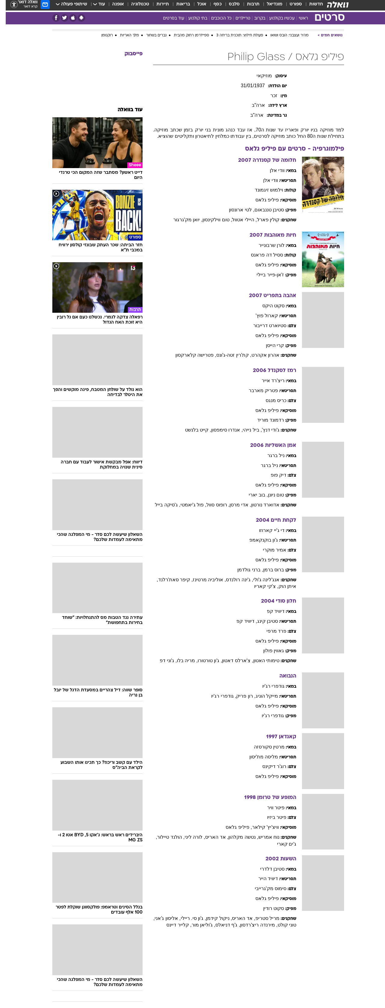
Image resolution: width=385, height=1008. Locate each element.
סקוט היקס (268, 305)
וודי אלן (271, 170)
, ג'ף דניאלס (222, 924)
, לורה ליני (189, 837)
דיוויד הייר (262, 878)
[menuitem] (306, 6)
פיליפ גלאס (261, 199)
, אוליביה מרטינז (203, 579)
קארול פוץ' (261, 315)
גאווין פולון (267, 650)
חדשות (310, 6)
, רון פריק (240, 696)
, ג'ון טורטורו (204, 660)
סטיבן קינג (261, 621)
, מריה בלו (181, 660)
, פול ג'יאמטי (188, 504)
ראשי (297, 18)
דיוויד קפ (270, 611)
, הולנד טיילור (165, 837)
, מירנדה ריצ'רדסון (253, 924)
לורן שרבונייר (266, 245)
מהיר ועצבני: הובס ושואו (284, 35)
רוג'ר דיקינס (269, 766)
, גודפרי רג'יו (217, 696)
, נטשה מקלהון (237, 837)
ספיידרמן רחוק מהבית (185, 35)
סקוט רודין (267, 908)
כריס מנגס (270, 400)
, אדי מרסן (234, 504)
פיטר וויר (270, 807)
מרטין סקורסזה (263, 746)
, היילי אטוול (238, 219)
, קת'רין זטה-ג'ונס (228, 355)
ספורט (290, 6)
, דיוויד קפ (241, 621)
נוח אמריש (263, 837)
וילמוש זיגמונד (263, 189)
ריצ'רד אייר (267, 380)
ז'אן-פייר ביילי (264, 274)
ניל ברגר (270, 455)
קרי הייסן (269, 345)
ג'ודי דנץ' (265, 429)
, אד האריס (211, 837)
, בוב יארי (252, 494)
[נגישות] (8, 6)
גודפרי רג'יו (268, 686)
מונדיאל (269, 6)
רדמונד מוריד (264, 420)
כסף (212, 6)
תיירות (157, 6)
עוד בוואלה (124, 109)
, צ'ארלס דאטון (231, 660)
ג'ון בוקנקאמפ (258, 539)
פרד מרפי (271, 631)
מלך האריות (123, 35)
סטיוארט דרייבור (264, 325)
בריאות (177, 6)
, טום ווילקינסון (211, 219)
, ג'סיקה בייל (161, 504)
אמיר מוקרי (269, 549)
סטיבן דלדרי (266, 868)
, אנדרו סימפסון (221, 429)
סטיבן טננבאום (263, 209)
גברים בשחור (150, 35)
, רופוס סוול (212, 504)
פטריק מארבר (257, 390)
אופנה (112, 6)
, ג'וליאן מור (198, 924)
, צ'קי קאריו (260, 586)
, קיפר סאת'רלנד (169, 579)
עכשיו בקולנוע (276, 18)
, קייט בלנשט (192, 429)
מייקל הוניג (261, 696)
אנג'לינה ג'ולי (261, 579)
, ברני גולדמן (244, 569)
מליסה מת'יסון (258, 756)
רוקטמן (101, 35)
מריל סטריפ (262, 918)
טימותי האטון (261, 660)
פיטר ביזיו (271, 817)
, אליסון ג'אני (162, 918)
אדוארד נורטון (259, 504)
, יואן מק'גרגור (182, 219)
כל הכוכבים (215, 18)
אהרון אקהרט (260, 355)
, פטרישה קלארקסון (190, 355)
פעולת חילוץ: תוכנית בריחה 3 (234, 35)
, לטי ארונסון (235, 209)
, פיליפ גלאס (233, 827)
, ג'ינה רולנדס (233, 579)
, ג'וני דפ (162, 660)
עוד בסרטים (168, 18)
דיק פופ (273, 475)
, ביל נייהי (246, 429)
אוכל (196, 6)
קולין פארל (262, 219)
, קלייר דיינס (173, 924)
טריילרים (237, 18)
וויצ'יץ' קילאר (259, 827)
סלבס (228, 6)
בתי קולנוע (192, 18)
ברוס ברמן (267, 569)
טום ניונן (270, 494)
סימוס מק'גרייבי (265, 888)
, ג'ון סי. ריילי (187, 918)
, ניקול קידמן (213, 918)
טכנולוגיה (134, 6)
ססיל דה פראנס (261, 254)
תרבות (247, 6)
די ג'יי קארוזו (266, 530)
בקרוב (254, 18)
